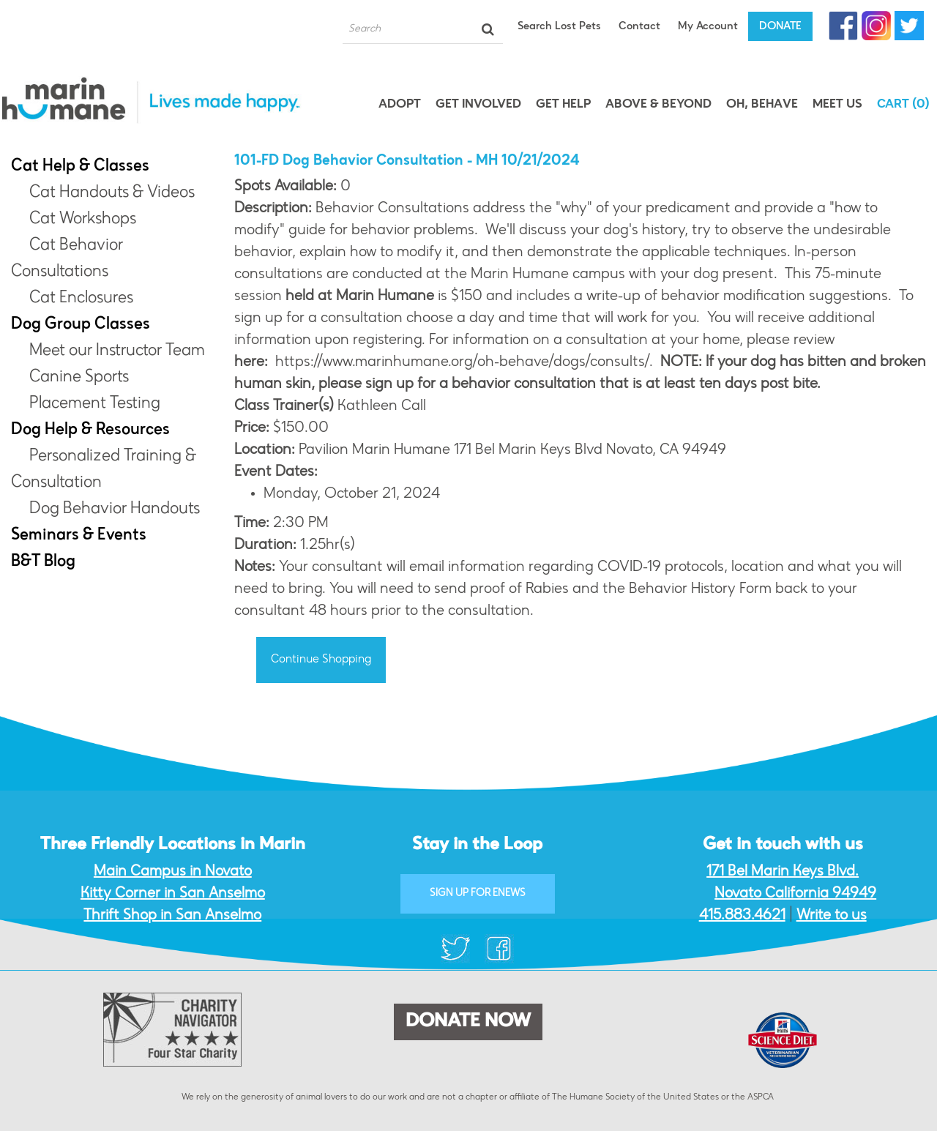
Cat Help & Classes (80, 167)
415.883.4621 (742, 915)
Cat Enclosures (81, 299)
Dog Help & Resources (90, 430)
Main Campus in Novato (173, 872)
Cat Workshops (82, 220)
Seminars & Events (78, 536)
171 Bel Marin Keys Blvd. (782, 872)
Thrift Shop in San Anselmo (172, 915)
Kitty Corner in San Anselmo (173, 893)
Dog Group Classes (80, 325)
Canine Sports (79, 378)
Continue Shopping (321, 659)
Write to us (831, 915)
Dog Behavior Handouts (114, 509)
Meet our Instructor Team (117, 351)
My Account (708, 26)
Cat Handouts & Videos (112, 193)
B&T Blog (43, 562)
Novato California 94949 (795, 893)
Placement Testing (94, 404)
